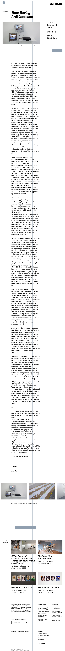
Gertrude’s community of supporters (20, 631)
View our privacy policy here (42, 638)
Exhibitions (5, 11)
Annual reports (15, 632)
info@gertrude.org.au (43, 635)
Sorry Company (26, 650)
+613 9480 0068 (42, 634)
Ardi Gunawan (16, 471)
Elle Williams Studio (19, 650)
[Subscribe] (26, 622)
